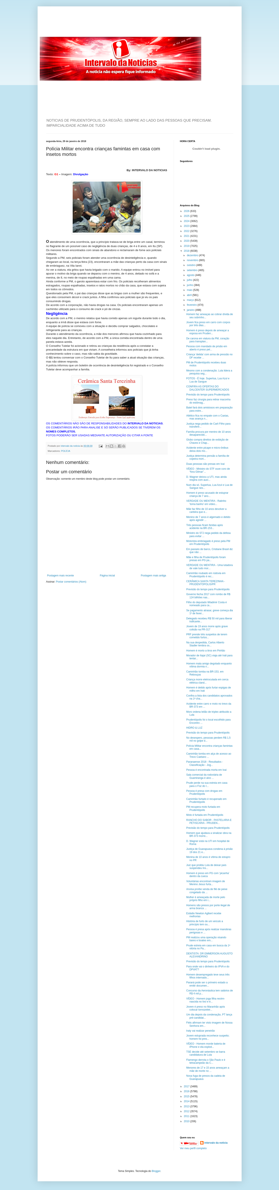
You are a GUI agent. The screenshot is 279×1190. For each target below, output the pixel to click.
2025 (187, 216)
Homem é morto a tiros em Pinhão (205, 650)
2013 (187, 1106)
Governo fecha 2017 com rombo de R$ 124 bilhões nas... (208, 596)
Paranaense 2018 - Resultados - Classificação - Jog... (204, 763)
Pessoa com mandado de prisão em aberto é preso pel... (206, 348)
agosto (191, 275)
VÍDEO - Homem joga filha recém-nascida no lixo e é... (205, 1000)
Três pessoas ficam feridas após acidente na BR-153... (204, 527)
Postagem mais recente (60, 575)
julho (190, 280)
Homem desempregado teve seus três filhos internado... (207, 976)
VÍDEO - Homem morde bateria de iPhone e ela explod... (205, 1045)
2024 (187, 221)
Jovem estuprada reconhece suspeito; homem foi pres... (207, 1037)
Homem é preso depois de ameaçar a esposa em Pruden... (207, 332)
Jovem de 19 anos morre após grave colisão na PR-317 (207, 628)
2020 (187, 240)
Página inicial (107, 575)
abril (189, 295)
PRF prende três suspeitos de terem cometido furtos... (206, 636)
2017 (187, 1086)
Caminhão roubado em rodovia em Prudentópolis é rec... (205, 575)
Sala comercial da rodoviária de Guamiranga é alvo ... (204, 776)
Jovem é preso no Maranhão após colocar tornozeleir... (205, 1008)
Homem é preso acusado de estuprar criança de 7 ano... (207, 494)
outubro (191, 265)
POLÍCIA (65, 451)
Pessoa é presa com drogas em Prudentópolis (204, 792)
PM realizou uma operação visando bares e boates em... (206, 939)
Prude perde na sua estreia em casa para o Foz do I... (206, 784)
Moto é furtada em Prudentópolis (204, 814)
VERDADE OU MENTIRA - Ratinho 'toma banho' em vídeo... (206, 502)
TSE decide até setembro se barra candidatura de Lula (205, 1053)
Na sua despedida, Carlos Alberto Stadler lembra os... (205, 644)
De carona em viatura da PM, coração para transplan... (207, 340)
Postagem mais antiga (153, 575)
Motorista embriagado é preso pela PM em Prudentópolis (208, 543)
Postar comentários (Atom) (71, 581)
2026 (187, 211)
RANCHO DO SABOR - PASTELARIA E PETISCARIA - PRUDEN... (208, 822)
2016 (187, 1091)
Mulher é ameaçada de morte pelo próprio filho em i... (205, 899)
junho (190, 285)
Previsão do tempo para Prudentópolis (207, 394)
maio (190, 290)
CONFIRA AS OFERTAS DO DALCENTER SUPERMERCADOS (207, 388)
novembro (193, 260)
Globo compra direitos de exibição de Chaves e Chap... (207, 441)
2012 (187, 1111)
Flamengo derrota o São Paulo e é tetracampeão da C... (205, 1061)
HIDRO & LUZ (194, 727)
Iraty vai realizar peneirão (200, 1030)
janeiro (191, 310)
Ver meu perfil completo (193, 1148)
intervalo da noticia (71, 446)
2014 (187, 1101)
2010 (187, 1121)
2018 (187, 250)
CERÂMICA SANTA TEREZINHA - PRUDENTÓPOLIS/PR (205, 583)
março (191, 300)
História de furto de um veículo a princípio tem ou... (204, 923)
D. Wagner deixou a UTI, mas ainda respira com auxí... (206, 478)
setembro (192, 270)
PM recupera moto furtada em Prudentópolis (203, 808)
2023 (187, 226)
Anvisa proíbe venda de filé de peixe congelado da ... (206, 891)
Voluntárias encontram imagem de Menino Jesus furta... (205, 883)
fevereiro (192, 304)
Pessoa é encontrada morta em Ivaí (206, 769)
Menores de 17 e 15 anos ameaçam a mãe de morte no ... (207, 1069)
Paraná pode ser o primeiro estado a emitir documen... (207, 984)
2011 (187, 1116)
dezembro (193, 255)
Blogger (156, 1171)
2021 (187, 236)
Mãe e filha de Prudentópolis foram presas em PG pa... (206, 559)
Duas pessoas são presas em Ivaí (205, 463)
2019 (187, 246)
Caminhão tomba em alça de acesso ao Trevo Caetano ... (208, 755)
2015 (187, 1096)
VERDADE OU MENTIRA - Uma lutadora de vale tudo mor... (209, 567)
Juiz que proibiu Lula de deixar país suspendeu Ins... (206, 867)
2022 (187, 231)
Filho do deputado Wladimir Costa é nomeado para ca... (206, 604)
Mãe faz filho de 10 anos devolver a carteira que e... (206, 510)
